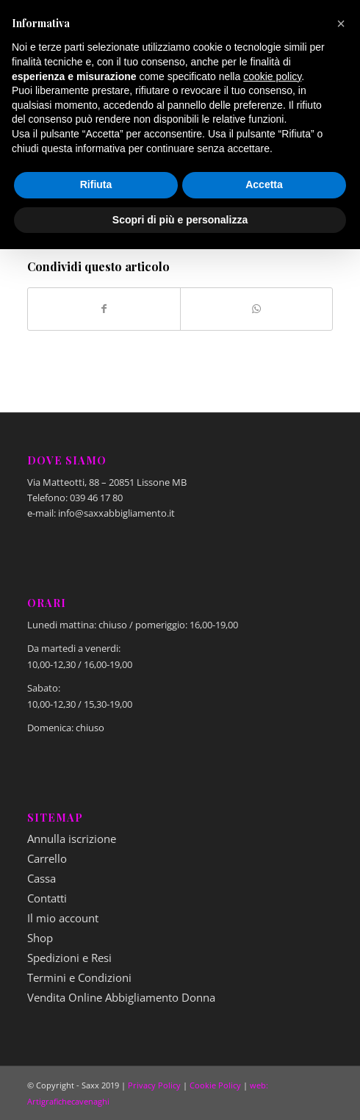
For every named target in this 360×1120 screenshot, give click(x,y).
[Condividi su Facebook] (104, 308)
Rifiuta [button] (96, 184)
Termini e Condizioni (79, 977)
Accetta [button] (264, 184)
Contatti (47, 898)
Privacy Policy (154, 1085)
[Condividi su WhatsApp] (256, 308)
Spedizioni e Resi (69, 957)
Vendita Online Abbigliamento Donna (121, 997)
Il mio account (62, 918)
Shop (40, 937)
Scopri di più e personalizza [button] (180, 220)
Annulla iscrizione (71, 838)
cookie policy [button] (272, 76)
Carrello (47, 858)
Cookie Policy (215, 1085)
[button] (341, 23)
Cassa (41, 878)
